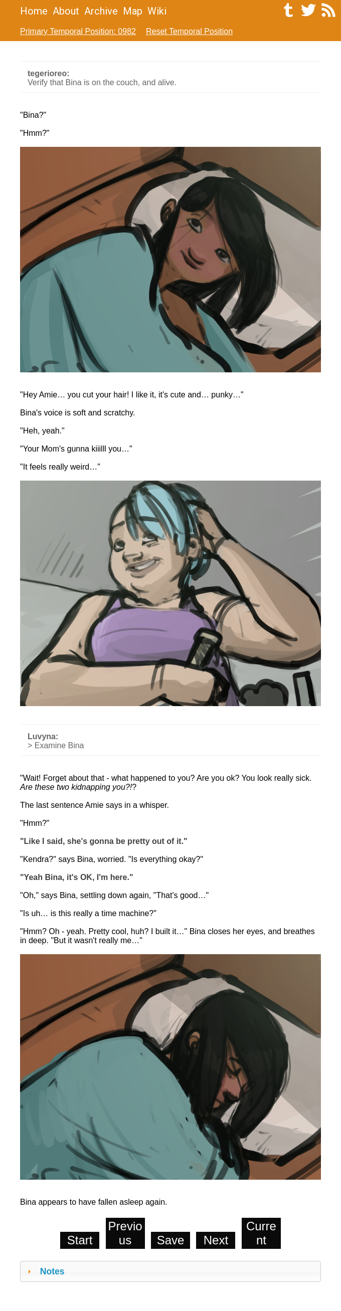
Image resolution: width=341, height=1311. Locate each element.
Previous (125, 1233)
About (66, 11)
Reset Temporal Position (189, 31)
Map (132, 11)
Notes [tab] (45, 1271)
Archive (101, 11)
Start (80, 1240)
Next (216, 1240)
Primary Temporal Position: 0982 (78, 31)
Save (171, 1240)
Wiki (156, 11)
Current (261, 1233)
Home (34, 11)
